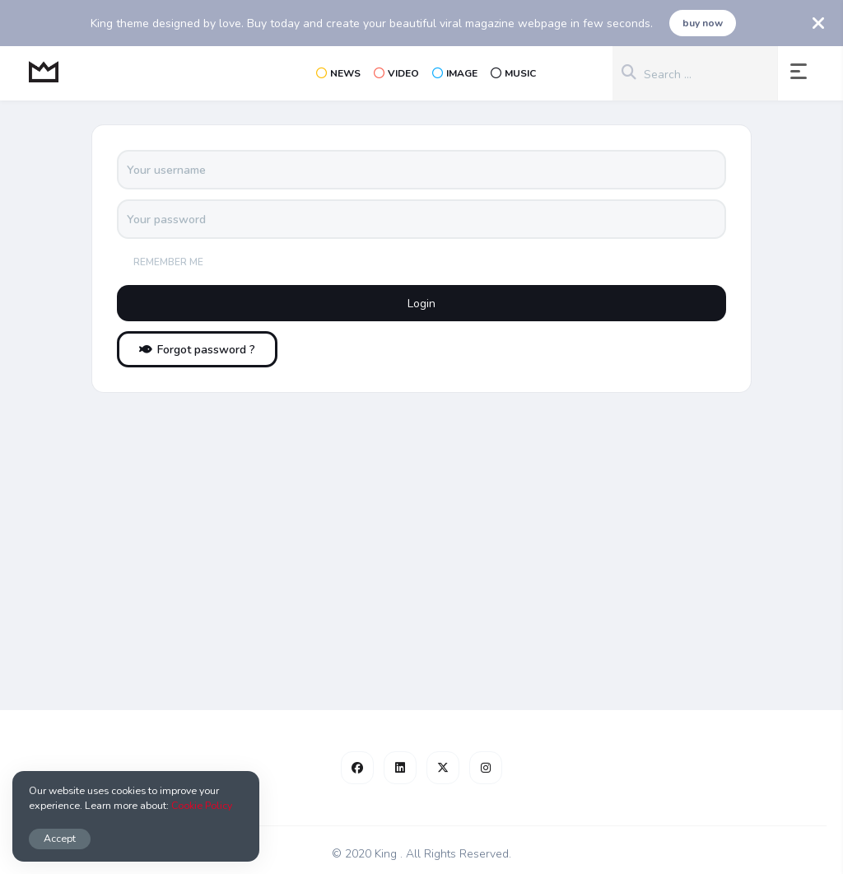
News (338, 73)
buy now (702, 23)
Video (396, 73)
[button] (802, 73)
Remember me (168, 262)
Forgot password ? (197, 350)
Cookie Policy (201, 805)
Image (454, 73)
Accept (60, 838)
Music (513, 73)
